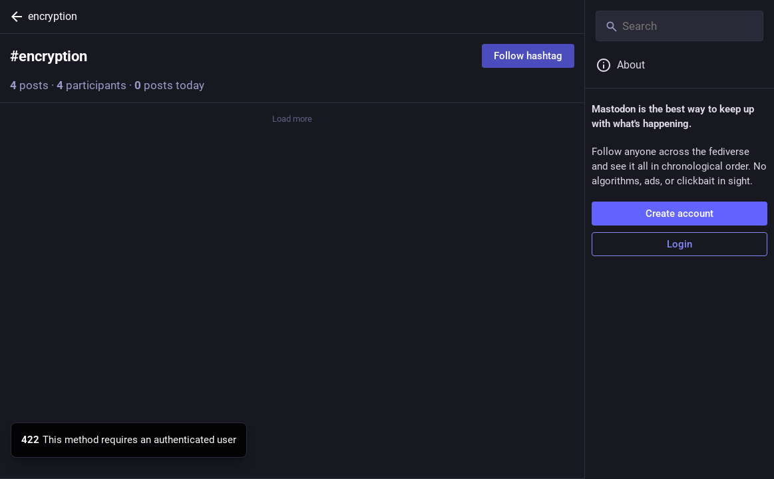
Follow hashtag (528, 56)
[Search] (679, 26)
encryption (52, 16)
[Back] (14, 16)
